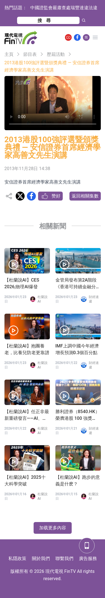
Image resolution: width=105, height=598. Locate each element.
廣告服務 (88, 558)
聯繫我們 (64, 558)
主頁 (8, 54)
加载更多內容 (52, 527)
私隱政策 (17, 558)
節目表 (30, 54)
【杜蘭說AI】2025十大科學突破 (25, 481)
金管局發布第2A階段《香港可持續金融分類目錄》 (77, 283)
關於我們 (41, 558)
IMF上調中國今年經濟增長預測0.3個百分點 (77, 349)
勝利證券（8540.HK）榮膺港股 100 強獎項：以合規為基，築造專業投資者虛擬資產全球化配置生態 (77, 415)
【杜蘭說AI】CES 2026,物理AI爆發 (21, 283)
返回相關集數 (85, 196)
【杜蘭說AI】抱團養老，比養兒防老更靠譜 (26, 349)
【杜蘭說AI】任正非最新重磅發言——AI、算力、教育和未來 (26, 415)
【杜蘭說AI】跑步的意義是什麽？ (77, 481)
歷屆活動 (56, 54)
